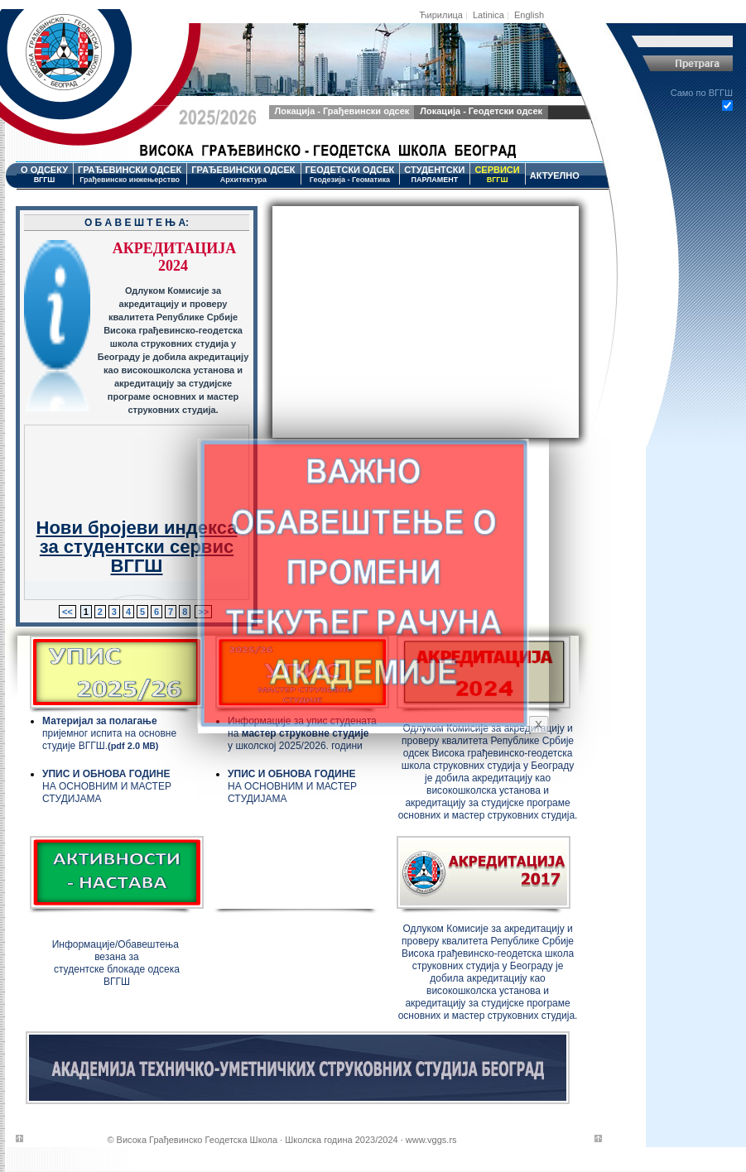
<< (67, 612)
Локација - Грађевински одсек (342, 111)
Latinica (488, 15)
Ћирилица (441, 15)
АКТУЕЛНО (555, 175)
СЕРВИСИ (496, 175)
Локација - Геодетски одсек (481, 111)
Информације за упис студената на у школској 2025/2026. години (302, 733)
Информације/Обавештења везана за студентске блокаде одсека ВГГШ (117, 963)
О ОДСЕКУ (44, 175)
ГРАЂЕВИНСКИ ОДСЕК (129, 175)
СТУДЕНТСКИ (434, 175)
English (529, 15)
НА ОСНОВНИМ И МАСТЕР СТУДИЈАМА (106, 786)
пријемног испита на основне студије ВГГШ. (109, 733)
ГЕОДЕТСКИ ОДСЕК (350, 175)
